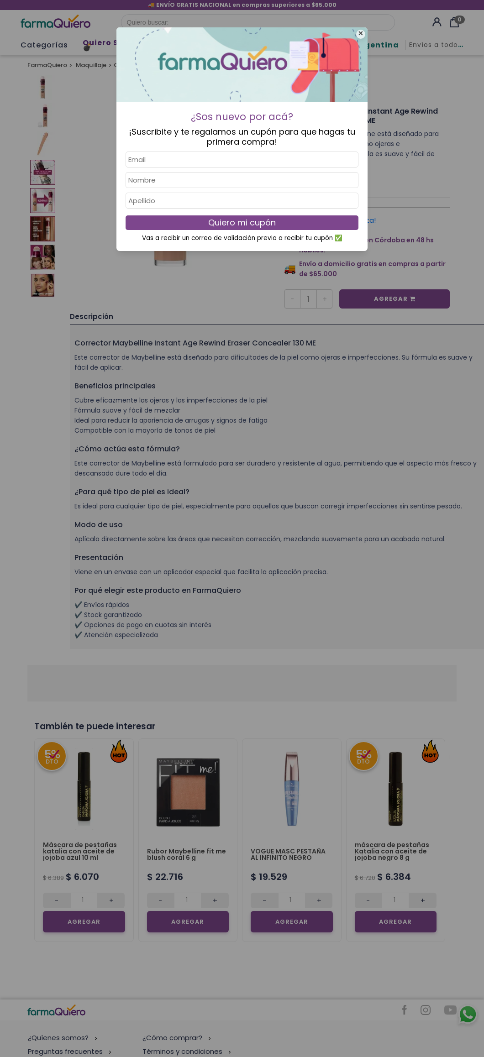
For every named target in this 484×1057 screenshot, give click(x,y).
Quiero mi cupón (242, 222)
